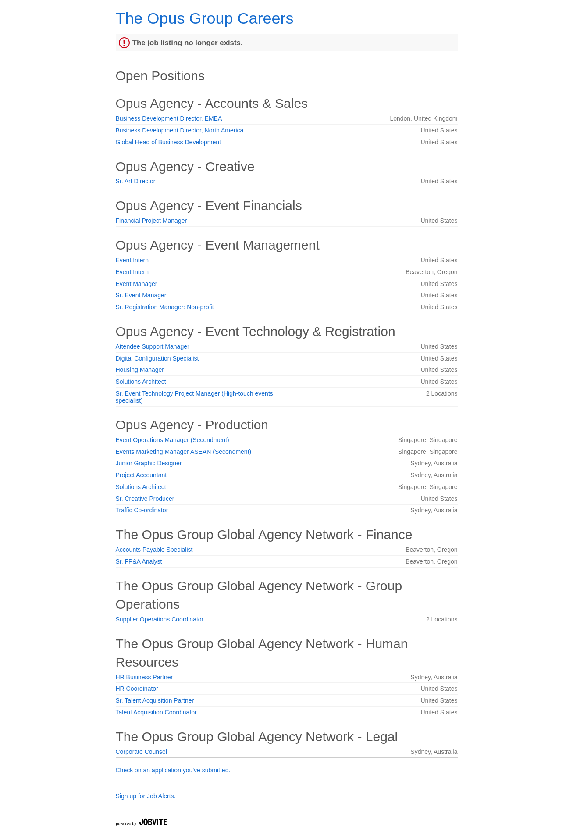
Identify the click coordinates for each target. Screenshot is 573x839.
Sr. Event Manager (141, 295)
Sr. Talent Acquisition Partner (155, 700)
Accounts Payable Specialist (154, 549)
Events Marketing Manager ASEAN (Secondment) (184, 451)
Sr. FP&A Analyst (139, 561)
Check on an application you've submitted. (173, 770)
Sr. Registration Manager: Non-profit (165, 307)
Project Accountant (141, 474)
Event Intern (132, 260)
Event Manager (136, 283)
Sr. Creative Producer (145, 498)
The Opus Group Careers (205, 18)
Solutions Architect (141, 381)
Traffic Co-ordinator (142, 510)
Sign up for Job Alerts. (146, 796)
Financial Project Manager (151, 220)
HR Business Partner (144, 677)
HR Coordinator (137, 688)
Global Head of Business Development (168, 142)
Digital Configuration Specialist (157, 358)
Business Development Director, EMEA (169, 118)
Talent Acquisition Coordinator (156, 712)
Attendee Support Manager (152, 346)
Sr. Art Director (136, 181)
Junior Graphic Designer (149, 463)
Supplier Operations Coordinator (160, 619)
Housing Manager (140, 369)
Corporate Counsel (141, 751)
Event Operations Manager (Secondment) (172, 439)
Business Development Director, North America (180, 130)
